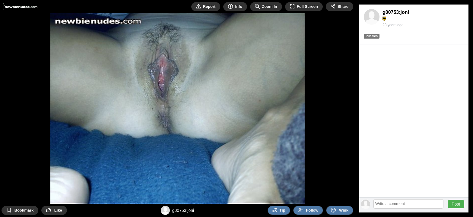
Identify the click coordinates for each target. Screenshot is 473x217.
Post (456, 204)
